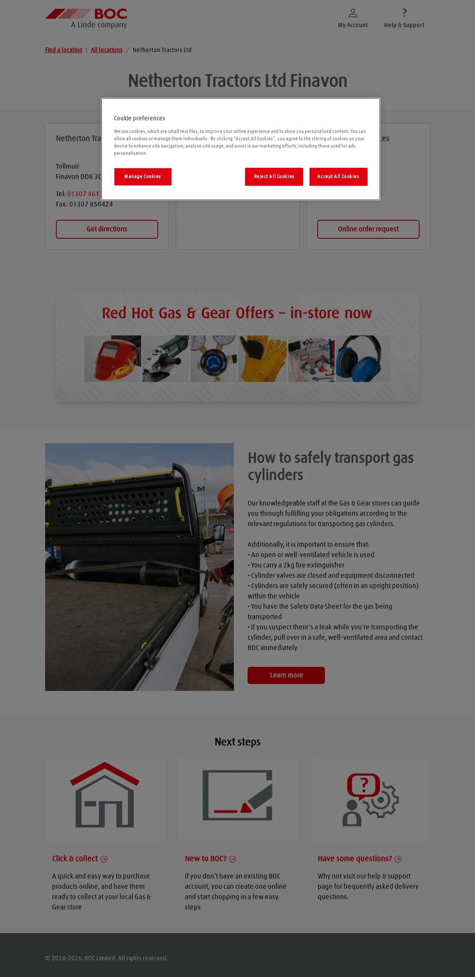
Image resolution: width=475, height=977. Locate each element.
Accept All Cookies (338, 176)
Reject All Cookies (274, 176)
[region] (240, 149)
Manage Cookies (142, 176)
